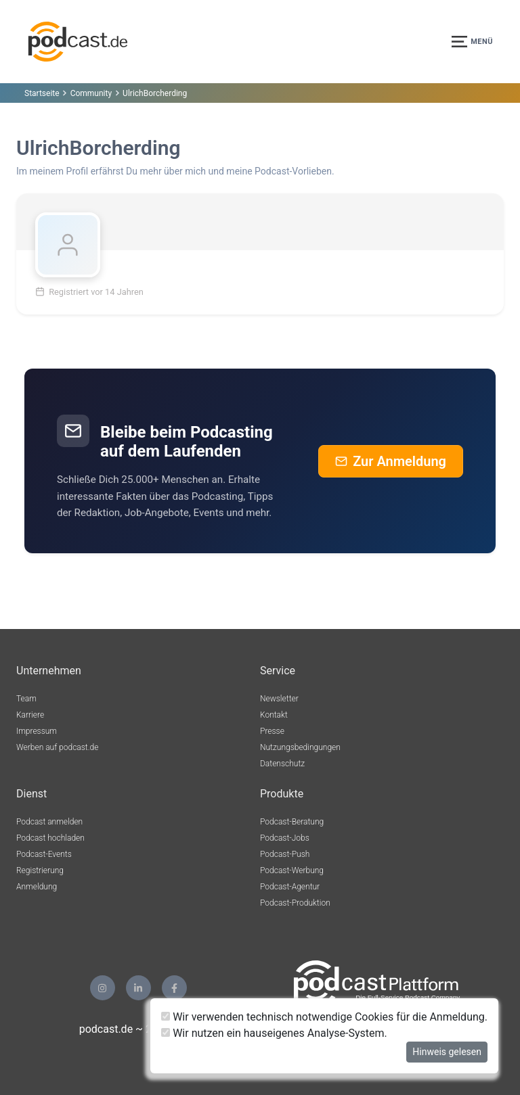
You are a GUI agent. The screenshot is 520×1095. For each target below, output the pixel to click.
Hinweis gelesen (446, 1051)
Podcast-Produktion (295, 903)
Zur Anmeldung (390, 461)
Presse (272, 731)
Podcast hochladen (50, 838)
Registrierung (40, 870)
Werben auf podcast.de (57, 747)
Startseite (42, 93)
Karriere (30, 715)
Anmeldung (36, 886)
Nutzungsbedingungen (300, 747)
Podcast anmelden (49, 821)
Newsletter (279, 698)
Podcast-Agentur (290, 886)
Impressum (36, 731)
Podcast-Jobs (284, 838)
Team (26, 698)
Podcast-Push (284, 854)
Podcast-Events (44, 854)
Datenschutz (282, 763)
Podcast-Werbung (292, 870)
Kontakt (274, 715)
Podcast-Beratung (292, 821)
